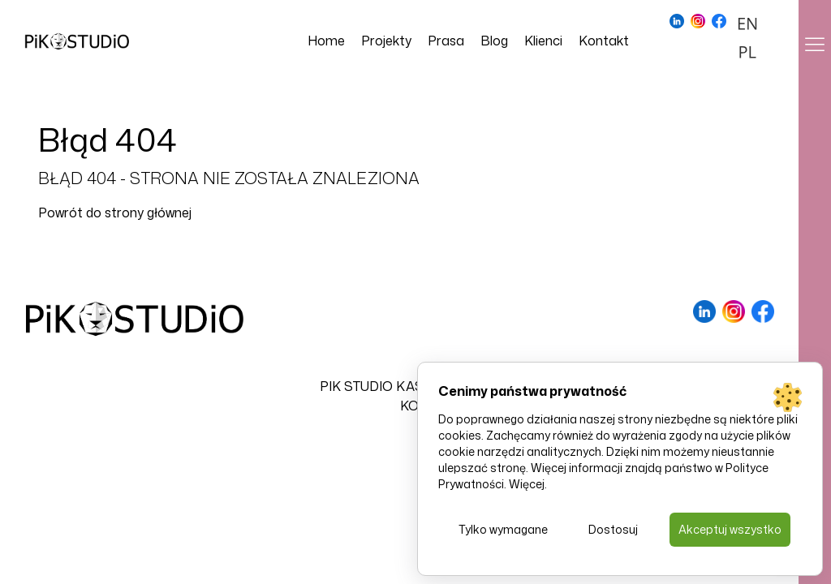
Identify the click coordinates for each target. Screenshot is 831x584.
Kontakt (604, 40)
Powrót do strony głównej (115, 212)
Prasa (446, 40)
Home (326, 40)
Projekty (386, 40)
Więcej (527, 484)
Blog (494, 40)
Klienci (543, 40)
